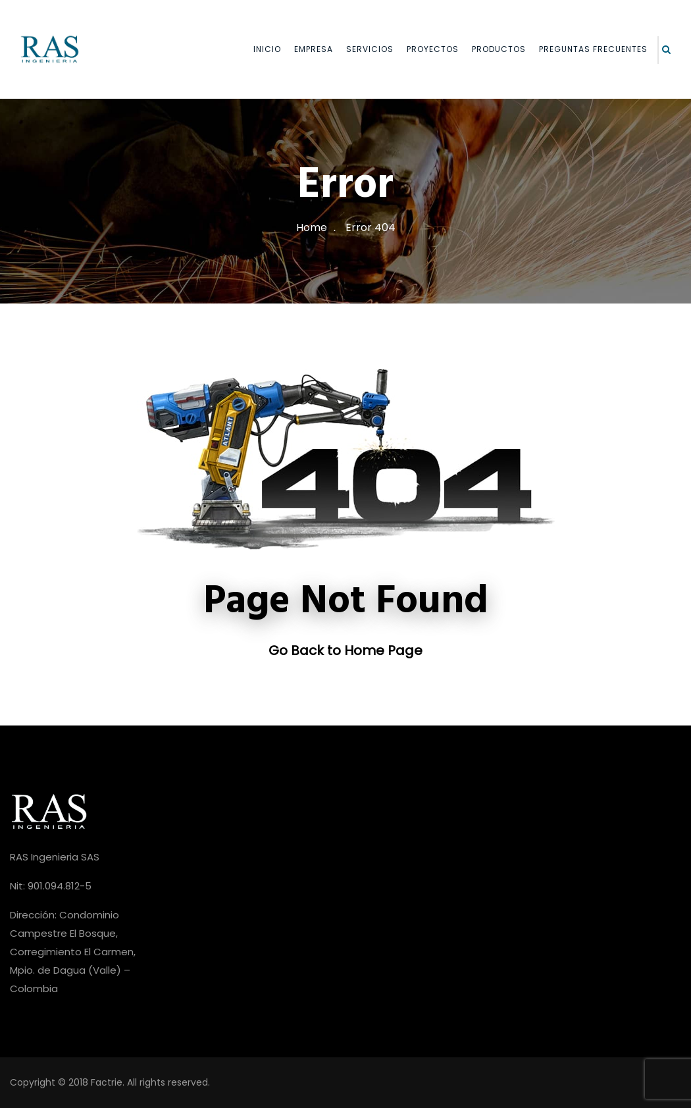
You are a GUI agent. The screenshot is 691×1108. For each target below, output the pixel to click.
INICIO (267, 49)
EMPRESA (313, 49)
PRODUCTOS (499, 49)
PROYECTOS (433, 49)
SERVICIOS (370, 49)
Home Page (383, 650)
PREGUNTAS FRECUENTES (593, 49)
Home (311, 227)
